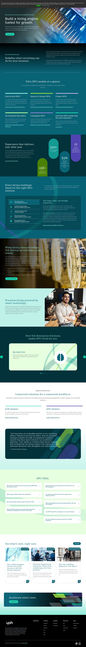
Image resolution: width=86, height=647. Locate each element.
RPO (44, 629)
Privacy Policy (25, 643)
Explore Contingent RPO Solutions (40, 125)
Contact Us (10, 34)
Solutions (46, 620)
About (74, 620)
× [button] (1, 1)
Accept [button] (38, 5)
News (64, 625)
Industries (55, 620)
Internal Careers (76, 623)
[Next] (84, 356)
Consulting (45, 623)
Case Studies (65, 627)
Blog (64, 623)
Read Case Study (11, 278)
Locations (75, 625)
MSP (44, 634)
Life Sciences (55, 625)
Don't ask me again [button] (46, 5)
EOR (44, 632)
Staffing (45, 625)
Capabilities (36, 620)
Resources (65, 620)
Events (64, 629)
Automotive (55, 623)
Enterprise (45, 627)
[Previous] (1, 356)
